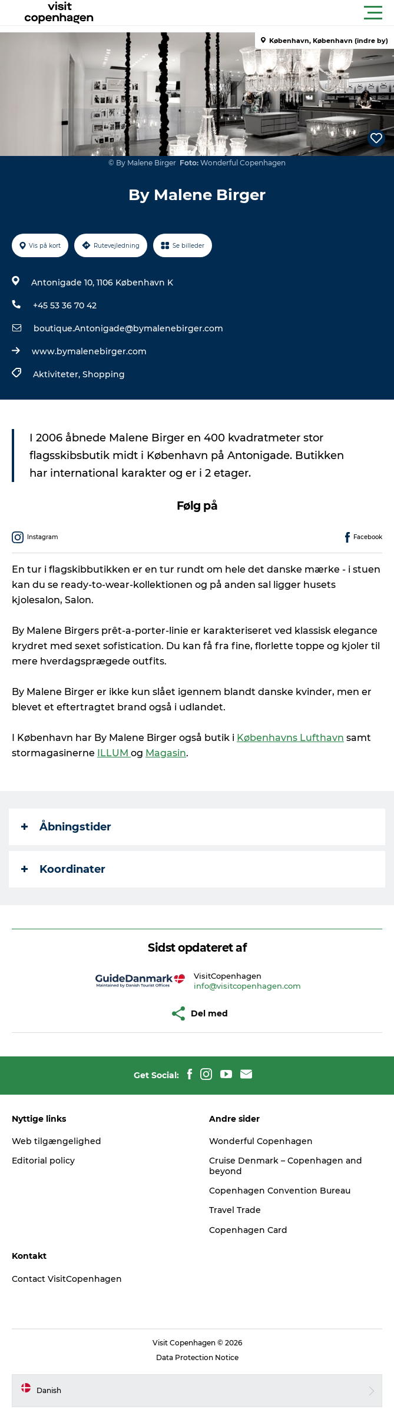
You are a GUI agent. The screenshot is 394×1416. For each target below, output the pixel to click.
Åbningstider (66, 826)
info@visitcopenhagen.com (247, 985)
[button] (250, 13)
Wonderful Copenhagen (261, 1141)
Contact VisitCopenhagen (67, 1279)
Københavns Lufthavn (290, 737)
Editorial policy (43, 1160)
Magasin (165, 753)
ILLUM (114, 753)
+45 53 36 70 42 (65, 305)
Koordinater (63, 869)
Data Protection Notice (197, 1357)
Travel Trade (235, 1210)
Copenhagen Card (248, 1230)
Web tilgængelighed (56, 1141)
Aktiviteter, (57, 374)
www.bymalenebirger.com (89, 351)
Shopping (103, 374)
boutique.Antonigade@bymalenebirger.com (128, 328)
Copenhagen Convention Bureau (279, 1190)
